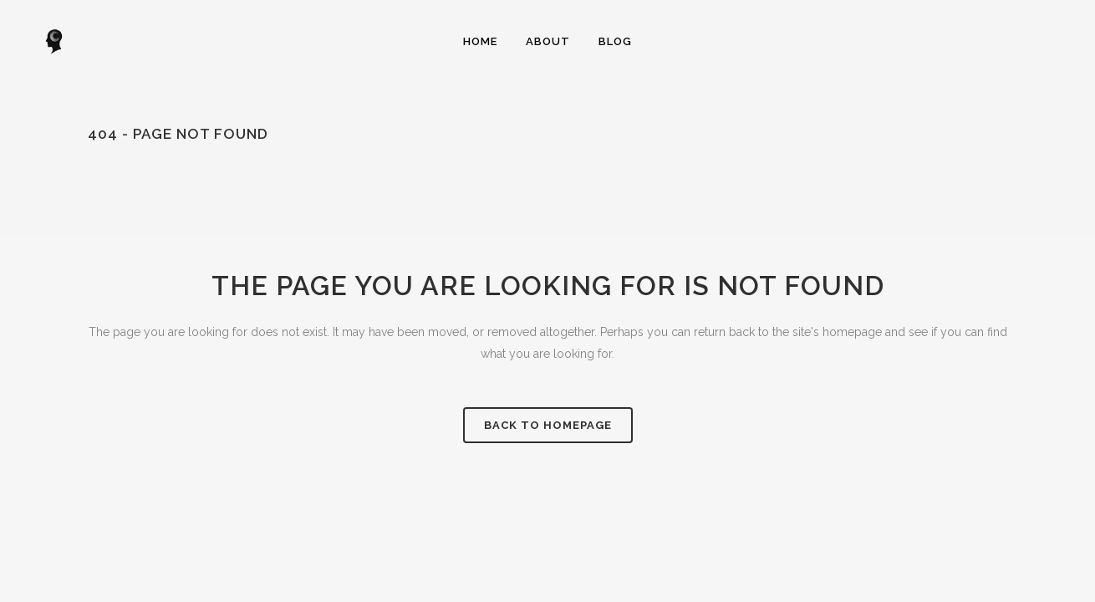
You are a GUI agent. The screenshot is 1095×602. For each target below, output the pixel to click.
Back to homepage (548, 425)
